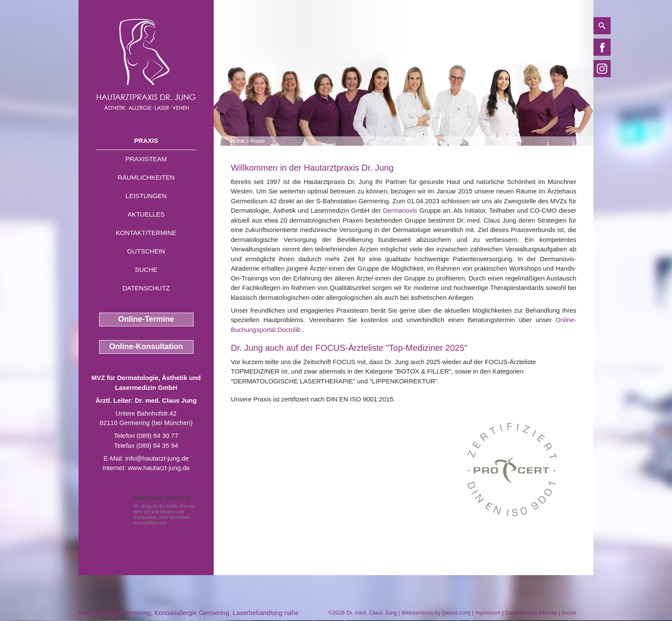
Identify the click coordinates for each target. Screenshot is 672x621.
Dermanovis (400, 210)
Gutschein (146, 251)
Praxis (146, 140)
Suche (146, 269)
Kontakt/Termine (146, 232)
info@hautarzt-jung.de (157, 458)
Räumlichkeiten (146, 177)
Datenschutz (146, 288)
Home (238, 141)
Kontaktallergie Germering (191, 612)
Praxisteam (146, 159)
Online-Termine (146, 319)
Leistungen (146, 195)
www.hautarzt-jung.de (159, 467)
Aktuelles (146, 214)
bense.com (456, 613)
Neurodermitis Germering (115, 612)
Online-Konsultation (146, 346)
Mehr (179, 522)
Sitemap (547, 613)
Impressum (487, 613)
